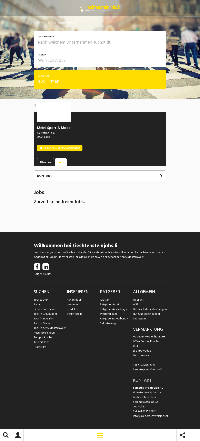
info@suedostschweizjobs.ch (151, 416)
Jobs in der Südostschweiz (50, 328)
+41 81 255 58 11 (147, 411)
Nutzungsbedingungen (147, 313)
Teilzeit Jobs (41, 342)
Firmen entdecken (45, 309)
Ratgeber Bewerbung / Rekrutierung (114, 321)
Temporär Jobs (43, 337)
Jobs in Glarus (42, 323)
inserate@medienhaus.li (147, 369)
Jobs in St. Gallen (44, 318)
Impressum (139, 318)
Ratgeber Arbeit (110, 304)
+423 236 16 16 (146, 364)
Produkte (73, 309)
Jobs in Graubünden (46, 313)
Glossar (104, 299)
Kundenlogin (74, 299)
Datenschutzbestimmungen (149, 309)
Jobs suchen (41, 299)
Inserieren (73, 304)
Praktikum (40, 346)
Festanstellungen (44, 332)
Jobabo (38, 304)
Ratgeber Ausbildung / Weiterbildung (113, 311)
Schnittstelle (74, 313)
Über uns (138, 299)
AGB (136, 304)
